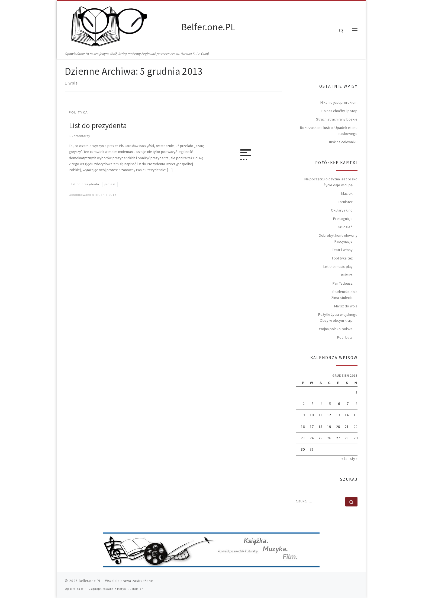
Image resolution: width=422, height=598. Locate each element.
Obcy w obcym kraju (336, 320)
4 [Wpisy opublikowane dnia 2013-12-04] (321, 403)
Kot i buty (345, 337)
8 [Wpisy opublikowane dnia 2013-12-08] (356, 403)
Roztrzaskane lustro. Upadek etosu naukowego (328, 130)
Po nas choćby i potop (339, 110)
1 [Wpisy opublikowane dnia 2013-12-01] (356, 392)
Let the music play (338, 266)
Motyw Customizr (130, 589)
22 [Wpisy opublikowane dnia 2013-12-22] (355, 426)
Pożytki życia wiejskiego (337, 314)
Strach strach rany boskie (336, 119)
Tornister (345, 201)
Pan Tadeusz (343, 283)
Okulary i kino (342, 210)
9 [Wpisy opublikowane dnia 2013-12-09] (304, 414)
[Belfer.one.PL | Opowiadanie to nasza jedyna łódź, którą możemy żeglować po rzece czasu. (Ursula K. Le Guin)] (122, 26)
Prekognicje (343, 218)
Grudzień (345, 227)
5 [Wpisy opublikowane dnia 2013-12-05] (330, 403)
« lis (344, 458)
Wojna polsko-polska (336, 328)
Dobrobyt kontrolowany (338, 235)
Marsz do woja (345, 306)
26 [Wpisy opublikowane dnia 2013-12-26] (329, 437)
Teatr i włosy (342, 249)
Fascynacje (343, 241)
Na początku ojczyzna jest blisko (330, 179)
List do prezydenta (98, 125)
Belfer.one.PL (90, 580)
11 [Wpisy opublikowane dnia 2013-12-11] (320, 414)
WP (83, 589)
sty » (353, 458)
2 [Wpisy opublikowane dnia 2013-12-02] (304, 403)
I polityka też (342, 258)
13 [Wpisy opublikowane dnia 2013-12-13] (338, 414)
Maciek (347, 193)
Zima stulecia (342, 297)
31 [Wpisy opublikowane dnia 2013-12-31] (312, 449)
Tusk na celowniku (342, 141)
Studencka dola (344, 291)
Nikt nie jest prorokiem (338, 102)
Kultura (347, 274)
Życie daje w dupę (338, 185)
